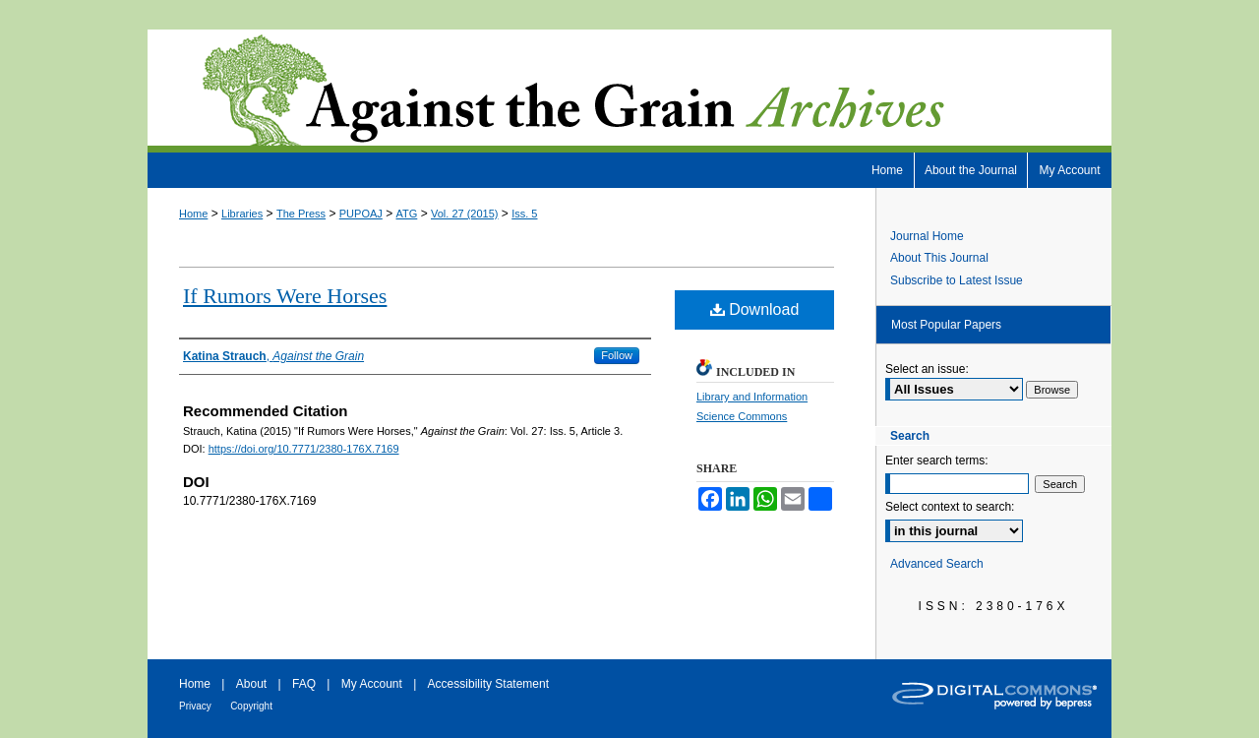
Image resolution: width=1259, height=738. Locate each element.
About (251, 684)
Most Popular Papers (946, 325)
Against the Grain (629, 91)
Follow (616, 355)
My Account (371, 684)
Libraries (242, 213)
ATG (407, 213)
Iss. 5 (524, 213)
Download (755, 309)
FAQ (304, 684)
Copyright (251, 706)
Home (193, 213)
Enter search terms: (937, 460)
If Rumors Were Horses (285, 295)
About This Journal (939, 258)
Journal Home (927, 236)
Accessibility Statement (488, 684)
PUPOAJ (361, 213)
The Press (301, 213)
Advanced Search (937, 564)
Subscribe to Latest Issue (956, 280)
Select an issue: (927, 369)
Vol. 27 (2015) (465, 213)
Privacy (195, 706)
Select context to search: (949, 507)
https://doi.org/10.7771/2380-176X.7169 (304, 449)
